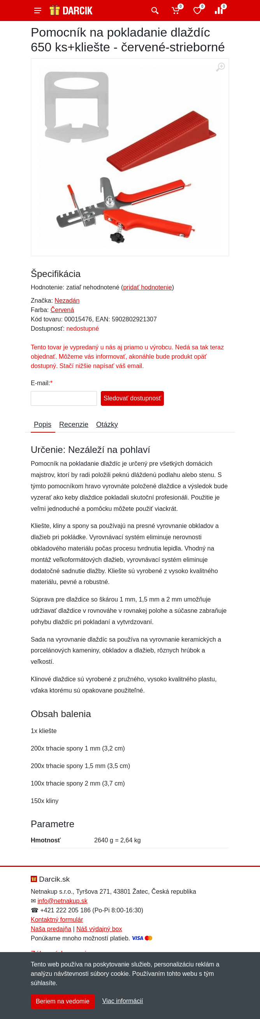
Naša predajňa (51, 929)
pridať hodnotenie (147, 287)
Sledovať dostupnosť (132, 398)
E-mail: (40, 383)
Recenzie (73, 424)
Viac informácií (122, 1001)
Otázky (107, 424)
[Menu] (38, 11)
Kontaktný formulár (57, 919)
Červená (62, 310)
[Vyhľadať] (154, 10)
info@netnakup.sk (62, 901)
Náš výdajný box (99, 929)
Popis (42, 424)
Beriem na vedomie (63, 1001)
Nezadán (66, 300)
